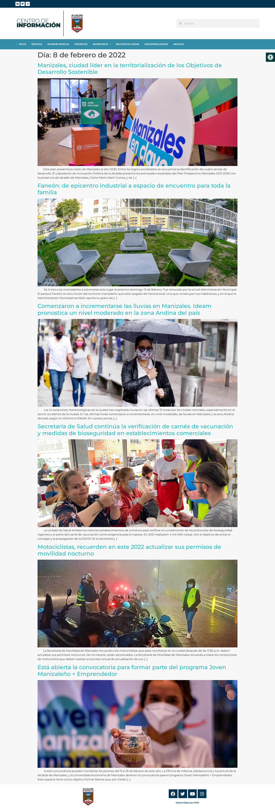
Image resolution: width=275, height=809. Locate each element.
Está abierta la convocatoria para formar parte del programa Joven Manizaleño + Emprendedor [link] (132, 670)
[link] (270, 57)
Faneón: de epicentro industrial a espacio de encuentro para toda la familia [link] (134, 189)
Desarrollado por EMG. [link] (187, 802)
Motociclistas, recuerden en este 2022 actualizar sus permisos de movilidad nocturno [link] (129, 550)
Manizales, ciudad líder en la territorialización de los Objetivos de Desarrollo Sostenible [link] (130, 68)
